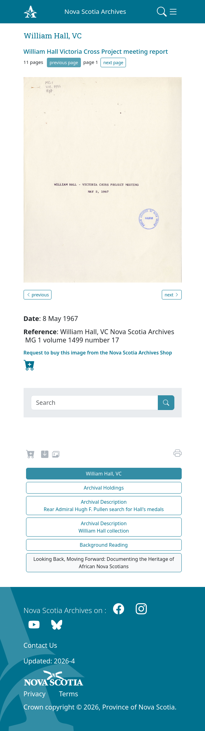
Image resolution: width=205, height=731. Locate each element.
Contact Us (40, 645)
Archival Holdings (104, 487)
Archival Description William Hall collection (103, 527)
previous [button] (37, 295)
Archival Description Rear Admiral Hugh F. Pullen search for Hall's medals (104, 505)
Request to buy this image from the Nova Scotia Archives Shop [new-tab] (98, 360)
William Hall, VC (104, 473)
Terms (68, 693)
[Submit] (166, 402)
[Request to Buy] (30, 455)
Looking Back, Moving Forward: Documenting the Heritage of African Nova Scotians (103, 563)
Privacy (35, 693)
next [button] (172, 295)
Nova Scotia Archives (95, 11)
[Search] (94, 402)
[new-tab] (44, 455)
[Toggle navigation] (167, 11)
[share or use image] (55, 455)
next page (113, 62)
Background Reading (104, 544)
